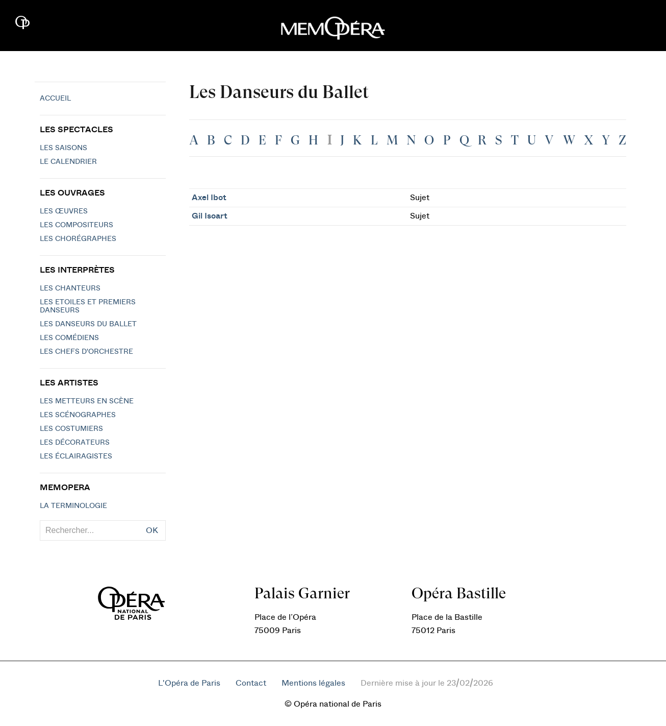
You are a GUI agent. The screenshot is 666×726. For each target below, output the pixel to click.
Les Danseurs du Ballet (88, 324)
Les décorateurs (75, 442)
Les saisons (63, 148)
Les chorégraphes (78, 239)
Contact (251, 683)
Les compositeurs (76, 225)
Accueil (55, 98)
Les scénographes (78, 415)
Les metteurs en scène (87, 401)
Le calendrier (68, 161)
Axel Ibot (209, 197)
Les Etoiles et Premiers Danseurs (88, 306)
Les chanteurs (70, 288)
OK (152, 530)
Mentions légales (313, 683)
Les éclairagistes (76, 456)
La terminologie (73, 506)
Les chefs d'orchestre (86, 351)
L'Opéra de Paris (189, 683)
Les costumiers (71, 428)
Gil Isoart (209, 216)
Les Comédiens (69, 338)
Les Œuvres (64, 211)
